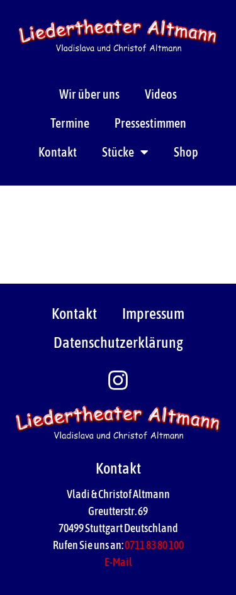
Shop (186, 152)
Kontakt (57, 152)
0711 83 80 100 (154, 545)
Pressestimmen (150, 123)
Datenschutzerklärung (118, 342)
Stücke (125, 152)
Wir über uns (89, 94)
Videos (161, 94)
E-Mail (118, 562)
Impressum (153, 313)
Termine (69, 123)
